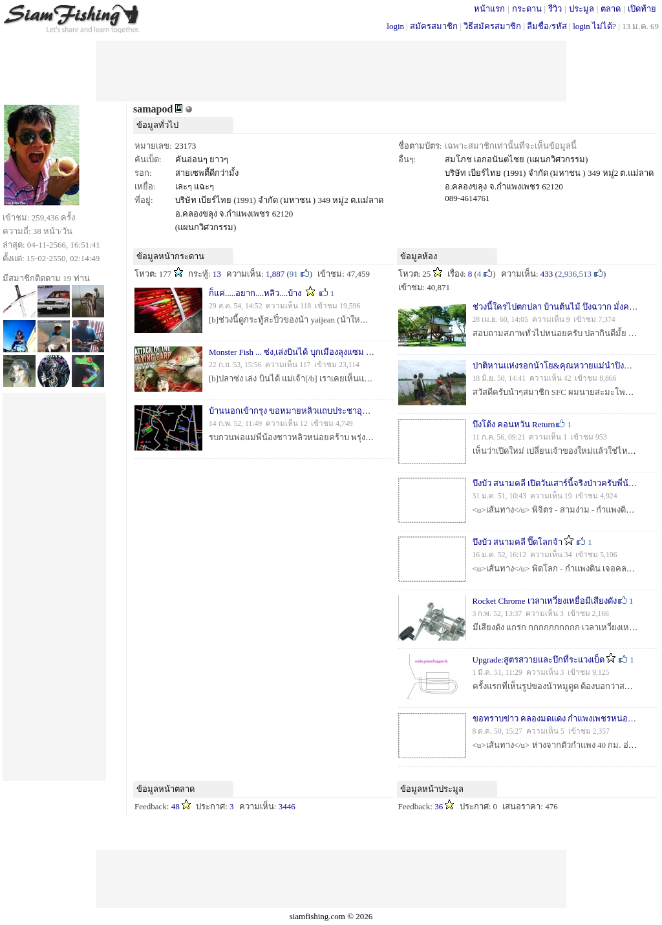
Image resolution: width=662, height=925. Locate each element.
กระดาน (527, 9)
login (395, 26)
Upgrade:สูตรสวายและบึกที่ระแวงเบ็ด (538, 660)
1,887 (275, 274)
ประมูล (581, 9)
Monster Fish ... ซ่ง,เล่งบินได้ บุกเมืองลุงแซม (286, 352)
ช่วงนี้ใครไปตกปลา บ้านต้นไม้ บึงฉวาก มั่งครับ (556, 307)
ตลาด (611, 9)
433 (546, 274)
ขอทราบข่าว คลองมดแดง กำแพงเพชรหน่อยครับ (561, 718)
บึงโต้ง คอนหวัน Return (514, 424)
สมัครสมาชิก (434, 26)
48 (175, 806)
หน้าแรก (489, 9)
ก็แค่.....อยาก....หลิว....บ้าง (255, 293)
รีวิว (555, 9)
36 (438, 806)
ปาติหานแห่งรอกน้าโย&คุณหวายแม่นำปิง (548, 365)
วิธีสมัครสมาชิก (492, 26)
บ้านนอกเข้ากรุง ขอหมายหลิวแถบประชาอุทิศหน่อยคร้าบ (312, 411)
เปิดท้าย (642, 9)
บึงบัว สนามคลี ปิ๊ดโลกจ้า (518, 542)
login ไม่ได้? (594, 26)
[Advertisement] (331, 70)
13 (217, 274)
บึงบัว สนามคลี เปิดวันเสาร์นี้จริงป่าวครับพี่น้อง (555, 483)
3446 (287, 806)
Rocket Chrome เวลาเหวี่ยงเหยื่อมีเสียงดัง (545, 601)
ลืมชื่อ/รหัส (547, 26)
